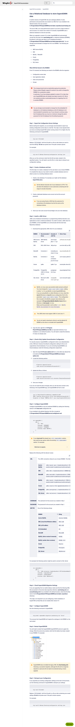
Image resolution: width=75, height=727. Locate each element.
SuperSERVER (45, 9)
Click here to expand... (51, 447)
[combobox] (62, 3)
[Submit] (54, 3)
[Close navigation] (22, 9)
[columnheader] (36, 235)
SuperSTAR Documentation (21, 3)
